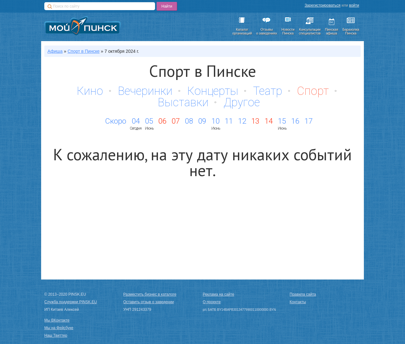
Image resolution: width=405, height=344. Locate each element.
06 (162, 121)
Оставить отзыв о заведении (148, 302)
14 (269, 121)
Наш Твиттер (55, 335)
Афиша (55, 51)
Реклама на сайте (218, 294)
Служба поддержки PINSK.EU (70, 302)
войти (354, 5)
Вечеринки (145, 91)
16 (295, 121)
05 (149, 121)
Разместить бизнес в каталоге (150, 294)
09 (202, 121)
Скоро (115, 121)
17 (308, 121)
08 (189, 121)
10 (215, 121)
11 (229, 121)
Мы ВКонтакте (57, 320)
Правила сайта (303, 294)
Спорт (313, 91)
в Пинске (83, 51)
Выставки (183, 102)
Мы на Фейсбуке (58, 328)
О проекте (212, 302)
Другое (241, 102)
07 (175, 121)
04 (136, 121)
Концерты (212, 91)
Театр (267, 91)
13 (255, 121)
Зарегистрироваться (322, 5)
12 (242, 121)
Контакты (298, 302)
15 (282, 121)
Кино (90, 91)
